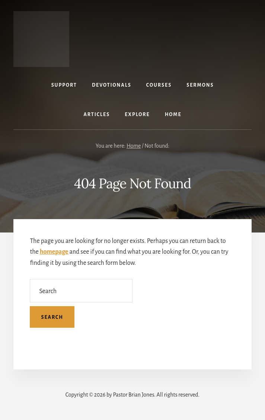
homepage (54, 252)
